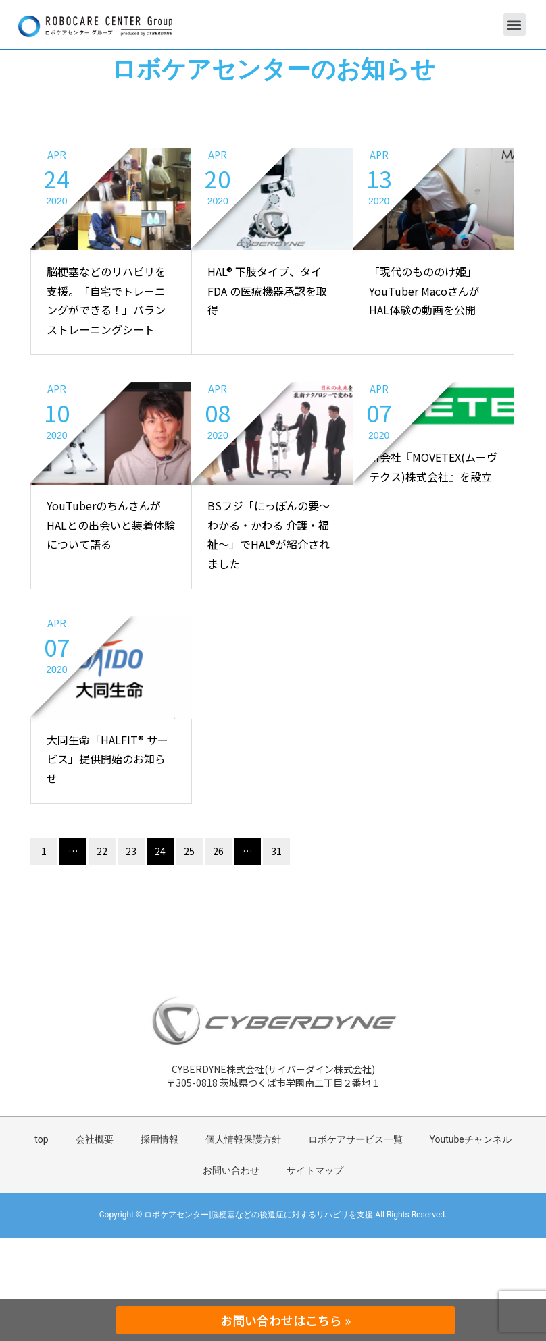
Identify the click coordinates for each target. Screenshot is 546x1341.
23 (131, 851)
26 (218, 851)
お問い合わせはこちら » (285, 1320)
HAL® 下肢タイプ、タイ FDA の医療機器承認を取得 (267, 291)
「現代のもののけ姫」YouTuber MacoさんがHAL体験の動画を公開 (424, 291)
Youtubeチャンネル (471, 1139)
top (41, 1139)
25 (189, 851)
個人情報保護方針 (243, 1139)
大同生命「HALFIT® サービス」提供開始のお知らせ (107, 759)
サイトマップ (315, 1170)
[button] (514, 24)
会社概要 (95, 1139)
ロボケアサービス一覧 (355, 1139)
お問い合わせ (231, 1170)
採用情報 (159, 1139)
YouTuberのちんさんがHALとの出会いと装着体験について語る (111, 525)
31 (276, 851)
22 (102, 851)
